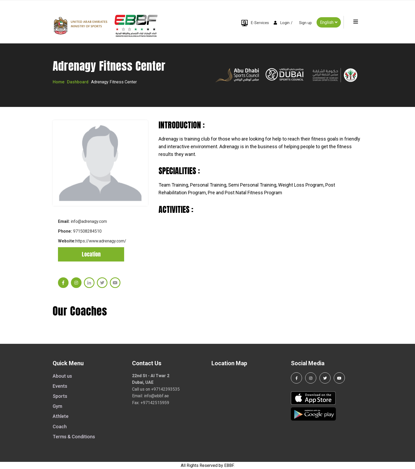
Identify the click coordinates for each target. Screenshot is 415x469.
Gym (57, 406)
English (328, 22)
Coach (60, 426)
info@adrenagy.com (89, 221)
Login (285, 23)
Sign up (305, 23)
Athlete (61, 416)
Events (60, 386)
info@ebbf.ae (156, 395)
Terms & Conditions (74, 436)
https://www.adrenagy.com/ (100, 240)
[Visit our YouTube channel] (339, 378)
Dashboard (77, 81)
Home (58, 81)
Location (91, 254)
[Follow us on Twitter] (325, 378)
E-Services (260, 23)
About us (62, 376)
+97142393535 (165, 389)
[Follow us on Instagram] (310, 378)
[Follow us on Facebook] (296, 378)
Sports (60, 396)
